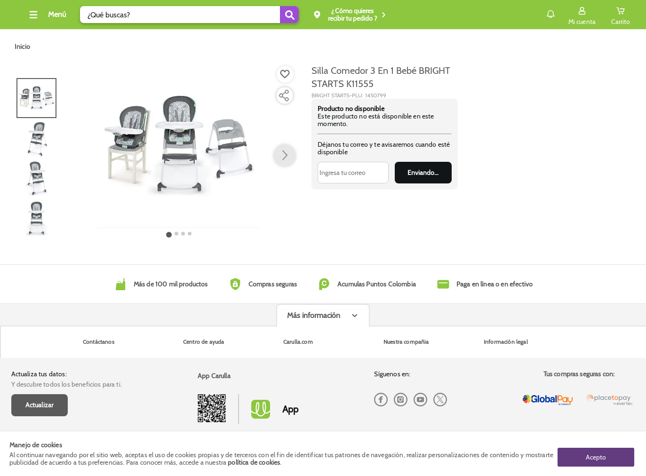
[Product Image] (178, 146)
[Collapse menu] (62, 14)
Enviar (423, 172)
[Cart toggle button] (619, 14)
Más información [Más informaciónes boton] (313, 389)
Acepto (596, 454)
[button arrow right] (284, 155)
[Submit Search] (305, 14)
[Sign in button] (580, 14)
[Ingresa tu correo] (353, 172)
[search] (205, 14)
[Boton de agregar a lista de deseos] (285, 74)
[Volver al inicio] (20, 17)
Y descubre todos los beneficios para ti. (66, 330)
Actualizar (39, 351)
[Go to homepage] (22, 46)
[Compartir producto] (284, 95)
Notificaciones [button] (535, 14)
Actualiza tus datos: (39, 320)
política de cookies (254, 463)
